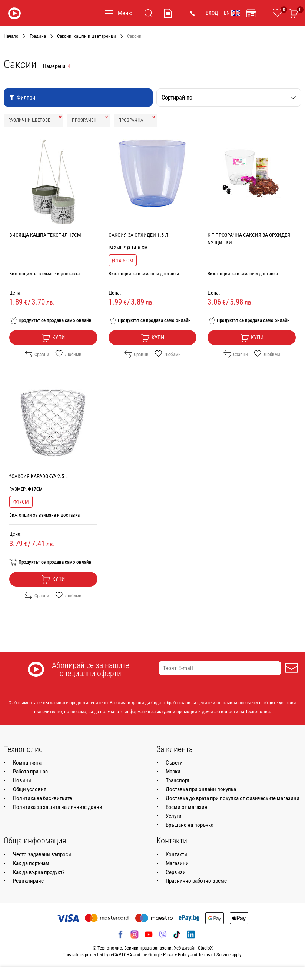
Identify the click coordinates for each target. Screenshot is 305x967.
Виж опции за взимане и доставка (44, 273)
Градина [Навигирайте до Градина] (38, 36)
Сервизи (176, 872)
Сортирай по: (229, 97)
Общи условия (29, 789)
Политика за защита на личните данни (57, 807)
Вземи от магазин (187, 807)
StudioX (205, 948)
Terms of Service (214, 954)
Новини (22, 780)
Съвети (174, 762)
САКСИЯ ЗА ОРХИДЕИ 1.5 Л (138, 235)
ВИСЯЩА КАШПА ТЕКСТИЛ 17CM (45, 235)
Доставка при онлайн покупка (201, 789)
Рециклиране (28, 880)
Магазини (177, 863)
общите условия (279, 702)
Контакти (176, 854)
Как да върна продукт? (38, 872)
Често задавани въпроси (42, 854)
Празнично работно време (196, 880)
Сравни (37, 354)
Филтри (22, 97)
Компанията (27, 762)
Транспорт (177, 780)
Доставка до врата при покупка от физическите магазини (232, 798)
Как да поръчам (31, 863)
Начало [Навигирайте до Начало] (11, 36)
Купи (53, 337)
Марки (173, 771)
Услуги (174, 816)
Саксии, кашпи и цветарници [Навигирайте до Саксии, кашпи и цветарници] (86, 36)
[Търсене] (148, 13)
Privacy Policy (176, 954)
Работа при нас (30, 771)
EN (232, 13)
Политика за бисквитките (42, 798)
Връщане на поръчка (189, 825)
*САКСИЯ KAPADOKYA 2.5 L (38, 476)
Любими (68, 354)
